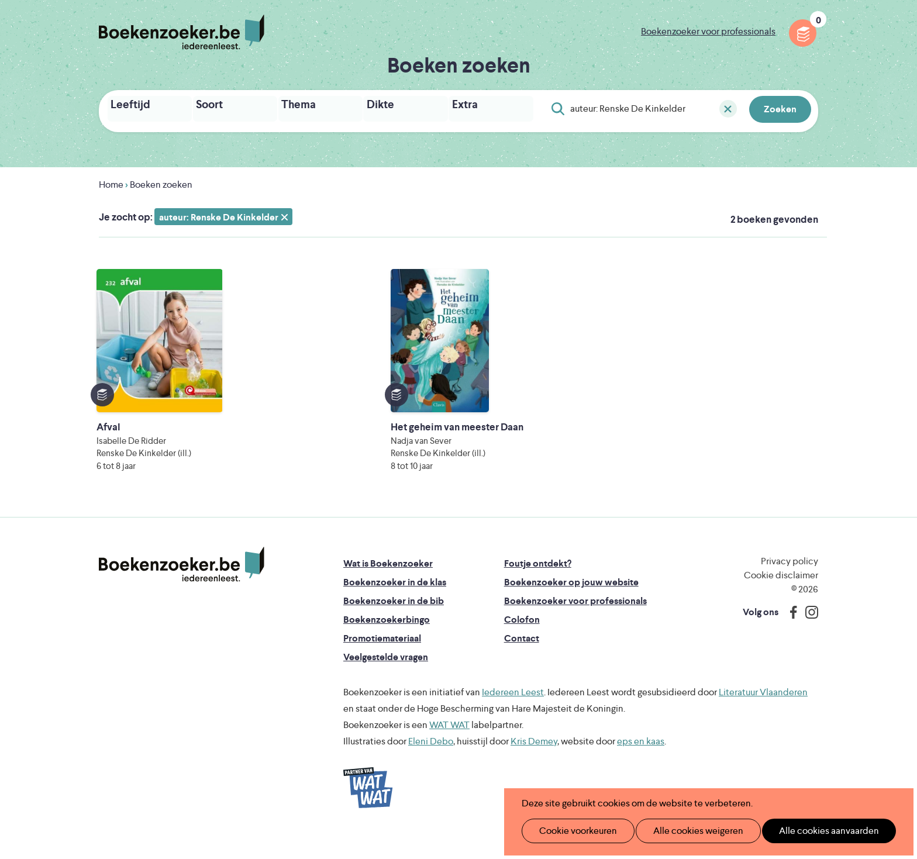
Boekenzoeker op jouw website (571, 603)
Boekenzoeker (181, 32)
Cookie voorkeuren (573, 830)
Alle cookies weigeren (686, 830)
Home (111, 181)
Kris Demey (534, 762)
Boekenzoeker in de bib (393, 622)
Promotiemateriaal (382, 659)
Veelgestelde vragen (385, 678)
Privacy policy (789, 582)
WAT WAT (449, 746)
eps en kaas (640, 762)
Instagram (807, 633)
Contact (521, 659)
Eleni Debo (430, 762)
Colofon (522, 640)
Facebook (790, 633)
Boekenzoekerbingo (386, 640)
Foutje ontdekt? (537, 584)
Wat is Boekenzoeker (388, 584)
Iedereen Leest (513, 713)
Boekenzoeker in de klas (394, 603)
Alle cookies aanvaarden (810, 830)
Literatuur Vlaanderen (763, 713)
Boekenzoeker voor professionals (708, 31)
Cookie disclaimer (781, 596)
